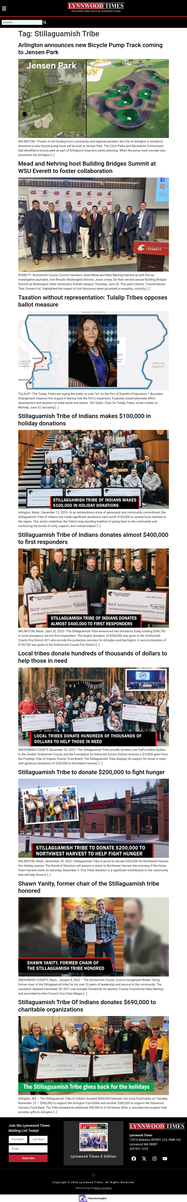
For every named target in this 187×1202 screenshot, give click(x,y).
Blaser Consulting (102, 1188)
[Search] (44, 22)
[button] (93, 1175)
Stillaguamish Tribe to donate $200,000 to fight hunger (91, 772)
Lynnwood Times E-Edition (93, 1156)
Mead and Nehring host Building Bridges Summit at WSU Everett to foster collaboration (87, 167)
